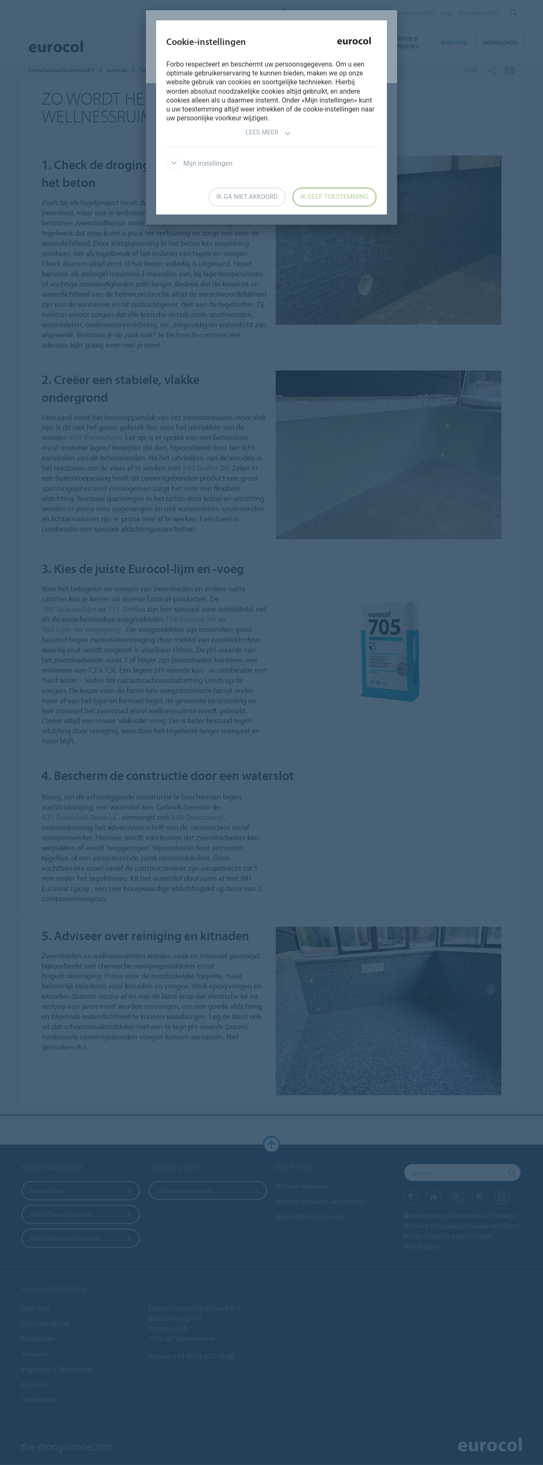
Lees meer (268, 133)
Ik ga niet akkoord (247, 197)
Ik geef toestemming (334, 197)
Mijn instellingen (199, 163)
